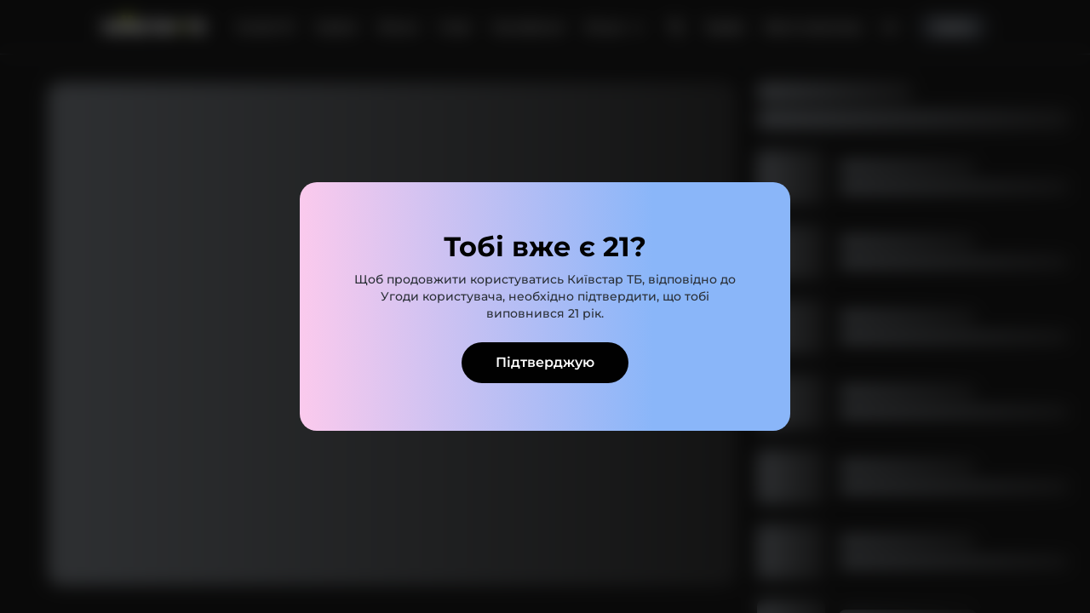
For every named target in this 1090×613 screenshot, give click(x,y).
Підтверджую (545, 362)
